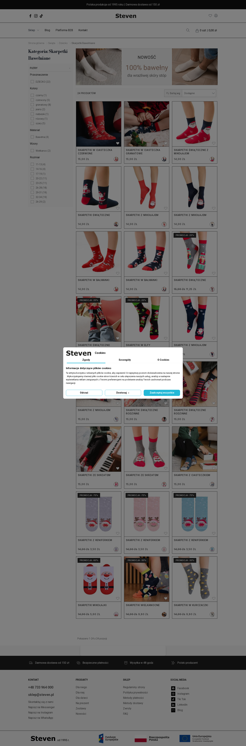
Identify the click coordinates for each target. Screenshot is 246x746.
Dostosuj (123, 392)
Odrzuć (84, 392)
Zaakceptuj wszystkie (162, 392)
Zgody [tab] (86, 359)
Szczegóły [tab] (125, 359)
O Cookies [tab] (163, 359)
